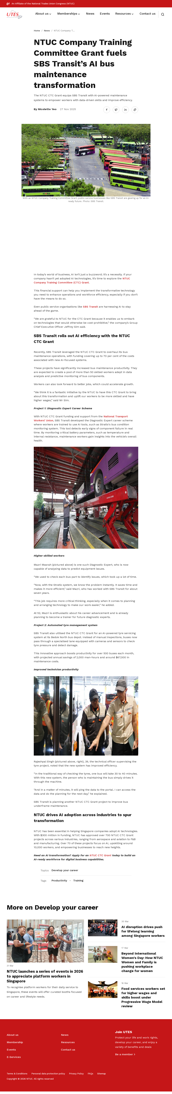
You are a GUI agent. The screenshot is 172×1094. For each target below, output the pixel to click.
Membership (15, 1044)
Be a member (124, 1056)
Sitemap (101, 1076)
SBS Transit (90, 305)
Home (37, 30)
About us (12, 1037)
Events (11, 1052)
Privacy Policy (76, 1076)
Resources (68, 1044)
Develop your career (64, 869)
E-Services (14, 1059)
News (47, 30)
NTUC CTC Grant (100, 854)
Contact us (68, 1052)
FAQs (90, 1076)
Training (78, 879)
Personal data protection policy (48, 1076)
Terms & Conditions (17, 1076)
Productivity (59, 879)
